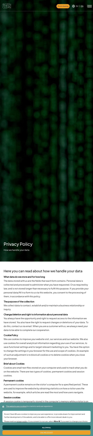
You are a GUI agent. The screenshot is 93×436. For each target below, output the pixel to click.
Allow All (46, 427)
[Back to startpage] (6, 6)
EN (82, 6)
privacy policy (22, 421)
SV (77, 6)
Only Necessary (46, 432)
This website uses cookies (16, 406)
